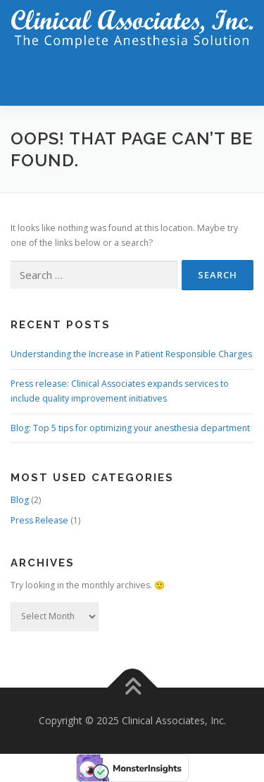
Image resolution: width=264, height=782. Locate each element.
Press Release (39, 520)
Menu (240, 79)
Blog (20, 500)
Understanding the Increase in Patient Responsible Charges (131, 354)
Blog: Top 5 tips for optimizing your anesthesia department (130, 428)
